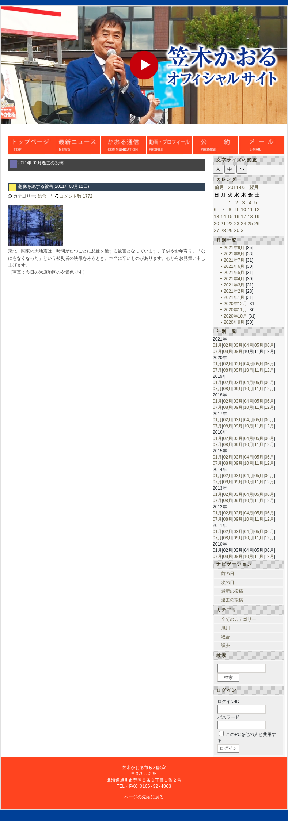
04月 (248, 345)
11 (250, 209)
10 (243, 209)
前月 (219, 187)
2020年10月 (235, 316)
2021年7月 (234, 260)
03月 (238, 345)
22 (229, 223)
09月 (238, 351)
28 (223, 230)
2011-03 (237, 187)
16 (236, 216)
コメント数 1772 (76, 196)
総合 (42, 196)
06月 (269, 345)
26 (256, 223)
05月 (259, 345)
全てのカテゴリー (238, 619)
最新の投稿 (232, 591)
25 (250, 223)
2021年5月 (234, 272)
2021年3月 (234, 285)
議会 (225, 645)
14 (223, 216)
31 (243, 230)
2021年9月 (234, 247)
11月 (259, 370)
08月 (227, 351)
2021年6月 (234, 266)
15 (229, 216)
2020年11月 (235, 309)
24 (243, 223)
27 (216, 230)
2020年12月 (235, 303)
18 (250, 216)
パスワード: (228, 717)
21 (223, 223)
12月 (269, 370)
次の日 (227, 582)
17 (243, 216)
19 (256, 216)
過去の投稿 (232, 600)
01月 (217, 345)
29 (229, 230)
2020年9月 (234, 322)
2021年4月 (234, 278)
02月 (227, 345)
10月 (248, 370)
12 (256, 209)
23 (236, 223)
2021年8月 (234, 253)
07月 (217, 351)
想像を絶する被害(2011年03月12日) (53, 186)
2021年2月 (234, 291)
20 (216, 223)
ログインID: (228, 701)
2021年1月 (234, 297)
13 (216, 216)
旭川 (225, 628)
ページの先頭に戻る (144, 798)
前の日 (227, 573)
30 (236, 230)
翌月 (254, 187)
